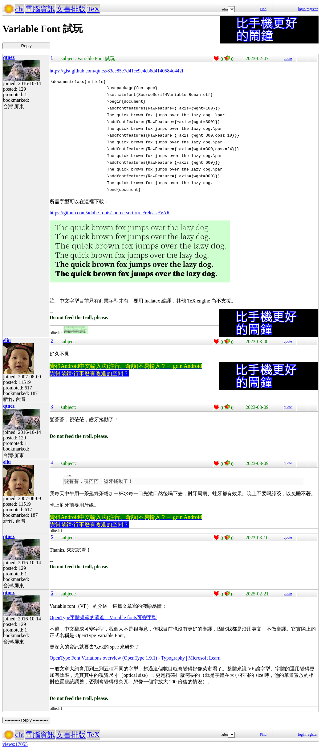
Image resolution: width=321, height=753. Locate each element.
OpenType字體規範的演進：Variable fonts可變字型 (103, 618)
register (312, 9)
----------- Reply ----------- (26, 45)
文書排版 (71, 9)
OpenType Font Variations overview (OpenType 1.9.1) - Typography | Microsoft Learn (135, 658)
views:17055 (15, 745)
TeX (93, 9)
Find (263, 9)
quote (288, 58)
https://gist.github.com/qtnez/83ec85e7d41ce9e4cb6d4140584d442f (117, 70)
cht (19, 9)
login (302, 9)
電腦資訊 (40, 9)
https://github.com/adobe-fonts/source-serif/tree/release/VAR (110, 213)
